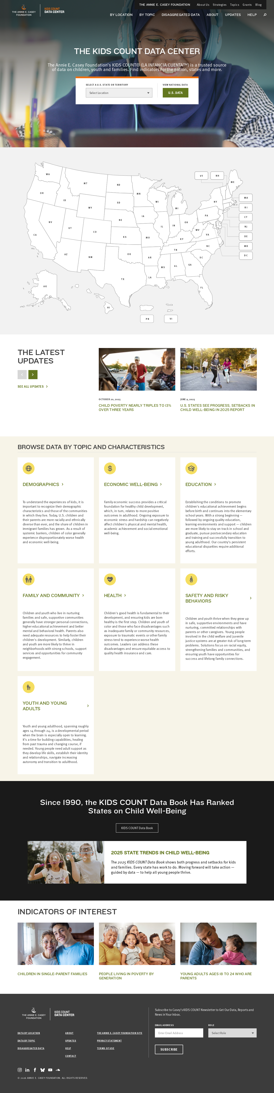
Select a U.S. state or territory (107, 84)
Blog (258, 4)
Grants (247, 4)
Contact (70, 1055)
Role (211, 1025)
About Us (203, 4)
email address (164, 1025)
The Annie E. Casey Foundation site (119, 1033)
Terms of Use (105, 1048)
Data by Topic (26, 1040)
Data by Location (29, 1033)
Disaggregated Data (181, 15)
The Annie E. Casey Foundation (164, 4)
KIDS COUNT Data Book (137, 828)
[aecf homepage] (24, 10)
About (212, 15)
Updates (233, 15)
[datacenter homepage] (54, 10)
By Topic (147, 15)
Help (252, 15)
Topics (234, 4)
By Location (121, 15)
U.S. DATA (175, 92)
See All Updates (31, 386)
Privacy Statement (109, 1040)
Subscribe (169, 1049)
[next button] (33, 374)
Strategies (220, 4)
